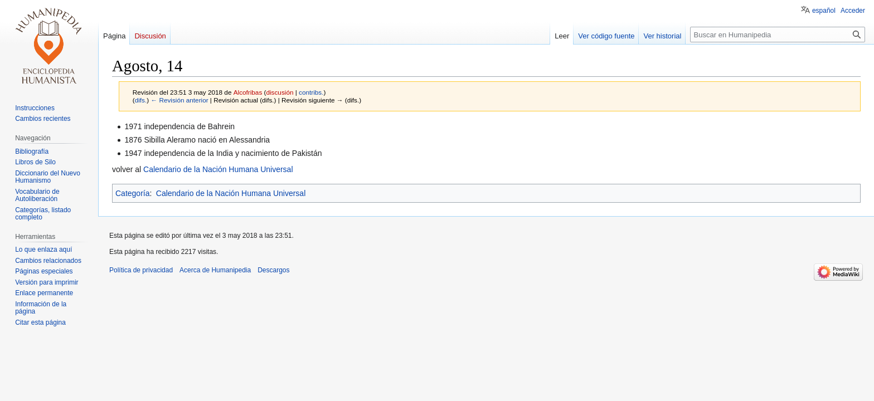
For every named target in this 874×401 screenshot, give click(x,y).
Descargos (273, 270)
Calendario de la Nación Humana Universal (218, 169)
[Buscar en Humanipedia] (777, 34)
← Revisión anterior (179, 100)
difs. (141, 100)
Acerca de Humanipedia (215, 270)
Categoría (132, 193)
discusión (279, 92)
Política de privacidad (141, 270)
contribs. (311, 92)
